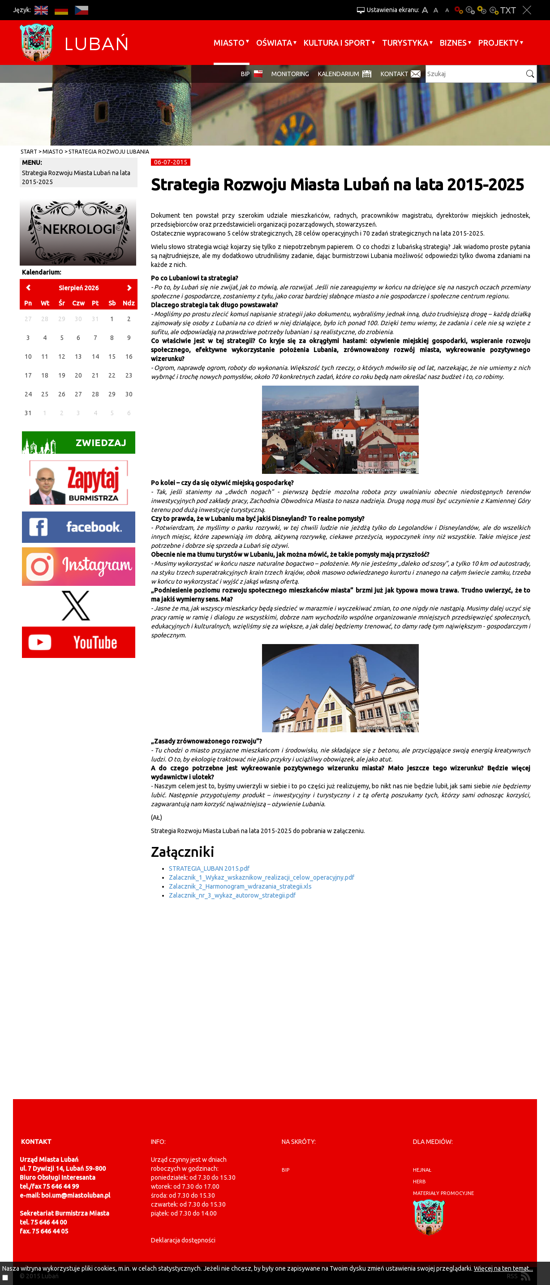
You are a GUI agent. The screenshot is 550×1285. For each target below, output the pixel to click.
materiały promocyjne (443, 1193)
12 (61, 356)
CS (81, 10)
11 (44, 356)
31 (28, 413)
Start (29, 152)
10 (28, 356)
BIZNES (453, 42)
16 (129, 356)
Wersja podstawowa (458, 10)
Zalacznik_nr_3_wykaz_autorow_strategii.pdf (232, 895)
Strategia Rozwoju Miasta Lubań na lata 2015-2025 (76, 177)
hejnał (422, 1170)
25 (44, 394)
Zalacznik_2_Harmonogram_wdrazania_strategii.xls (240, 886)
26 (61, 394)
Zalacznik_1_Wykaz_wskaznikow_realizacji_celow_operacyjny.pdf (261, 877)
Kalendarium (338, 73)
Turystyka (405, 42)
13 (78, 356)
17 (28, 375)
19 (61, 375)
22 (112, 375)
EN (41, 10)
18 (44, 375)
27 (78, 394)
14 (95, 356)
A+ (424, 10)
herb (419, 1181)
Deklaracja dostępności (183, 1240)
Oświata (274, 42)
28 (95, 394)
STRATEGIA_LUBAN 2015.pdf (209, 868)
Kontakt (394, 73)
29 (112, 394)
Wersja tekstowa (508, 10)
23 (129, 375)
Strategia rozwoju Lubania (109, 152)
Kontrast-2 (493, 10)
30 (129, 394)
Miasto (229, 42)
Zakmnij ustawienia (527, 10)
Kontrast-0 (470, 10)
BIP (245, 73)
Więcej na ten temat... (503, 1268)
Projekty (498, 42)
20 (78, 375)
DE (61, 10)
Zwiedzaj (74, 445)
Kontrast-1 (482, 10)
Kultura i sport (337, 42)
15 (112, 356)
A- (447, 10)
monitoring (290, 73)
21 (95, 375)
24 (28, 394)
